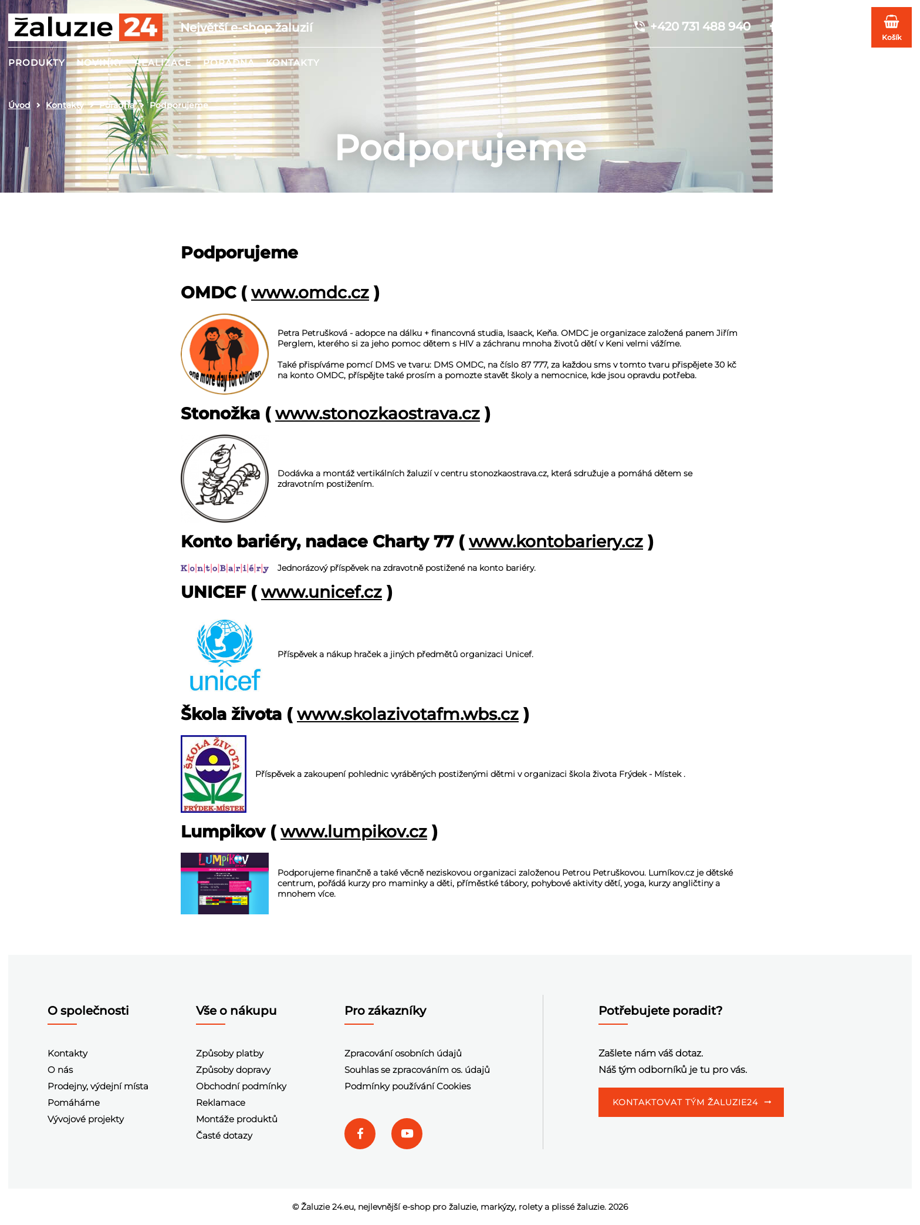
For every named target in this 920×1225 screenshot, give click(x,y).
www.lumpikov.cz (353, 832)
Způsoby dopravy (233, 1069)
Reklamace (220, 1102)
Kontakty (293, 62)
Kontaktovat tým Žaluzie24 (685, 1102)
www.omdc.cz (310, 292)
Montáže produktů (237, 1119)
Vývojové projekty (86, 1119)
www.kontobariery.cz (556, 541)
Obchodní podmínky (241, 1086)
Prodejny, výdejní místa (98, 1086)
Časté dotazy (224, 1135)
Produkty (36, 62)
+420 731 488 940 (691, 26)
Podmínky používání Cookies (407, 1086)
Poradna (229, 62)
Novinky (99, 62)
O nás (60, 1069)
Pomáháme (74, 1102)
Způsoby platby (229, 1053)
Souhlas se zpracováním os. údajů (417, 1069)
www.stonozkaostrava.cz (377, 413)
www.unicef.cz (321, 592)
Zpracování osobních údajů (403, 1053)
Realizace (162, 62)
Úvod (19, 105)
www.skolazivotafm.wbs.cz (408, 714)
